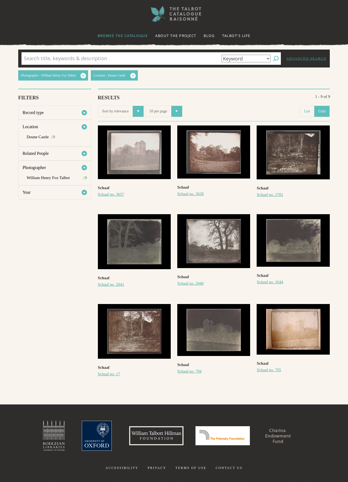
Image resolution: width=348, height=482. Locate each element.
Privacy (157, 468)
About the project (175, 35)
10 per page (165, 111)
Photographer (34, 167)
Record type (33, 112)
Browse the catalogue (123, 35)
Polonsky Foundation (222, 435)
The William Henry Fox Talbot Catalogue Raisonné (174, 13)
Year (26, 192)
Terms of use (190, 468)
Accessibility (121, 468)
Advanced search (306, 58)
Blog (209, 35)
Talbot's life (236, 35)
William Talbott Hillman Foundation (156, 435)
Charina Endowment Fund (278, 435)
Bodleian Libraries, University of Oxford (54, 436)
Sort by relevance (123, 111)
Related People (36, 153)
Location (30, 126)
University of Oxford (97, 436)
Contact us (229, 468)
